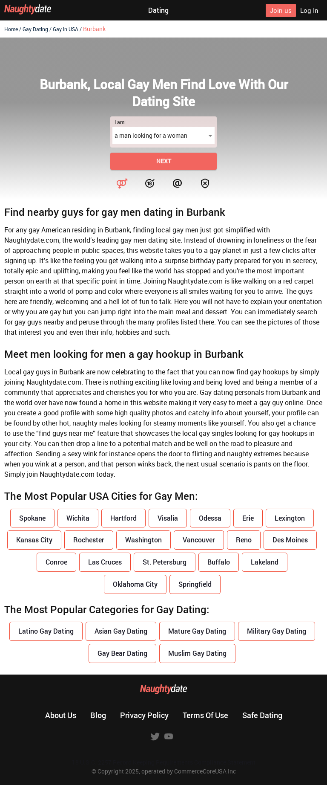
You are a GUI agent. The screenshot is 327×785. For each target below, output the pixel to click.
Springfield (195, 583)
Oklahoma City (135, 583)
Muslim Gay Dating (197, 653)
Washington (143, 539)
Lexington (290, 517)
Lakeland (264, 561)
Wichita (77, 517)
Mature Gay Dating (197, 630)
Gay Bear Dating (122, 653)
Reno (244, 539)
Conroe (56, 561)
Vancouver (199, 539)
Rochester (88, 539)
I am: (120, 122)
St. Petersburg (164, 561)
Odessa (210, 517)
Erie (248, 517)
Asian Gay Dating (121, 630)
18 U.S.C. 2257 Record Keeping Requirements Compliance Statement (163, 762)
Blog (98, 715)
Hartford (123, 517)
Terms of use (205, 715)
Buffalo (218, 561)
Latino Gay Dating (46, 630)
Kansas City (34, 539)
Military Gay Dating (276, 630)
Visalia (168, 517)
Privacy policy (144, 715)
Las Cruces (105, 561)
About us (60, 715)
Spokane (32, 517)
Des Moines (290, 539)
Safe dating (262, 715)
